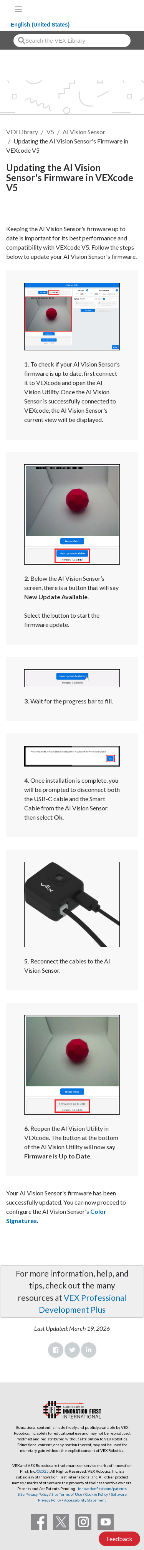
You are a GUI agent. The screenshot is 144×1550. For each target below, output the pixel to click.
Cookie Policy (96, 1494)
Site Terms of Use (66, 1494)
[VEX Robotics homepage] (113, 9)
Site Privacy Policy (33, 1494)
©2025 (42, 1471)
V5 (50, 131)
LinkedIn (88, 1350)
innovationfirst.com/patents (102, 1488)
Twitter (72, 1350)
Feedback (119, 1538)
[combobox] (72, 40)
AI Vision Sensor (84, 131)
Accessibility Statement (85, 1500)
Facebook (55, 1350)
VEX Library (22, 131)
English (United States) (40, 25)
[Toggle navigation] (18, 9)
